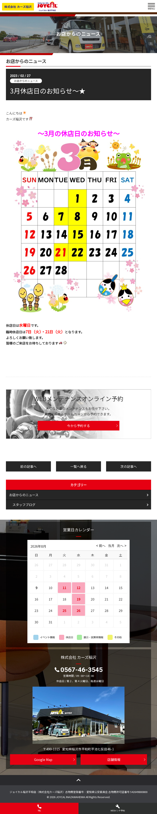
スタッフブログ (23, 504)
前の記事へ (28, 466)
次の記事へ (128, 466)
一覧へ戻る (78, 466)
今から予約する (78, 425)
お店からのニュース (23, 494)
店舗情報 (113, 759)
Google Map (43, 759)
